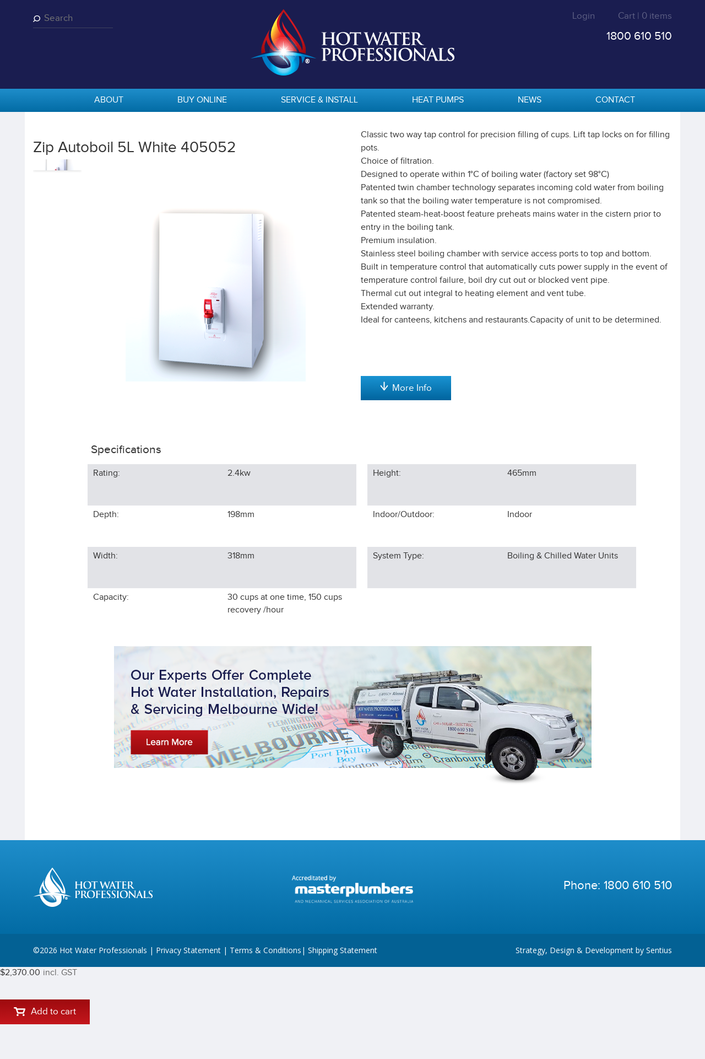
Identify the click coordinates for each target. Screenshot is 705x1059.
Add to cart (406, 215)
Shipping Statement (342, 1042)
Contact (615, 100)
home (47, 101)
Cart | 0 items (645, 15)
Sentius (659, 1042)
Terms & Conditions (265, 1042)
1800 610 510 (639, 36)
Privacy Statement (188, 1042)
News (529, 100)
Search (38, 18)
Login (583, 15)
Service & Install (319, 100)
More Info (406, 503)
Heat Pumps (438, 100)
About (108, 100)
